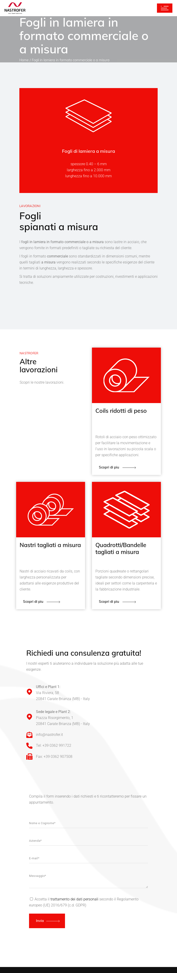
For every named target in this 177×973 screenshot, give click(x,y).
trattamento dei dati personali (74, 899)
